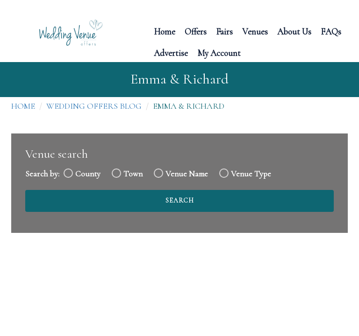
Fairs (224, 31)
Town (133, 174)
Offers (196, 31)
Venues (255, 31)
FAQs (331, 31)
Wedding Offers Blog (94, 106)
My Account (219, 52)
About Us (294, 31)
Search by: (42, 174)
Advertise (171, 52)
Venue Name (186, 174)
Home (164, 31)
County (88, 174)
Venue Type (251, 174)
